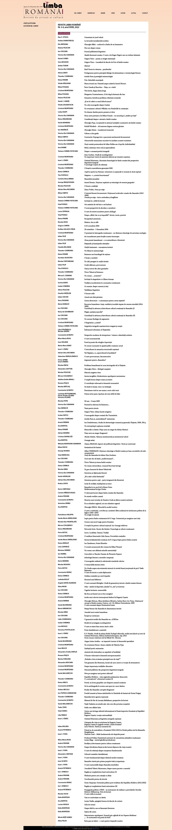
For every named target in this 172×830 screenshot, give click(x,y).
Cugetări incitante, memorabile (95, 590)
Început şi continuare (91, 616)
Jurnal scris (93, 297)
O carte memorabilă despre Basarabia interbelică (101, 765)
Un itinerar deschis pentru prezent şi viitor (99, 112)
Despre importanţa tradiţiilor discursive (98, 666)
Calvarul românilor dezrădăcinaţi (96, 754)
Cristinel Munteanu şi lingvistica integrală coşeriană (102, 719)
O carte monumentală (92, 339)
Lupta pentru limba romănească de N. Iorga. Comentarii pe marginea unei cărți (112, 518)
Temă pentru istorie (91, 408)
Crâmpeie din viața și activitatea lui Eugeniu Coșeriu (102, 722)
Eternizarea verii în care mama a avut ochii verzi (101, 390)
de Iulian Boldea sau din (109, 144)
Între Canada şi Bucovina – (100, 87)
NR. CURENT (78, 13)
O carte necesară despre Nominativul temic (99, 605)
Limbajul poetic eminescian (94, 648)
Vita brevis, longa (95, 91)
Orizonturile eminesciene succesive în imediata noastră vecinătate (107, 141)
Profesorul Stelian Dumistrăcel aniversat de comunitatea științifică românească (112, 738)
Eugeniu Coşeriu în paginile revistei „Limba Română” (103, 725)
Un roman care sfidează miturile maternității (100, 550)
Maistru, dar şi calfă (91, 222)
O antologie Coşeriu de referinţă (95, 165)
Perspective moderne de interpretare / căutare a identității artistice (108, 335)
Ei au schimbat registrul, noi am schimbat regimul (102, 504)
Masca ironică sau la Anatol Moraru (105, 84)
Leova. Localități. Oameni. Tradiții (96, 533)
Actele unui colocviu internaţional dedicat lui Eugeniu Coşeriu (106, 597)
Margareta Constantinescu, (104, 94)
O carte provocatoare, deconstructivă (97, 357)
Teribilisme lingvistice (92, 290)
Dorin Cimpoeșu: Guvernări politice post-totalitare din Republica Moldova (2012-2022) (115, 783)
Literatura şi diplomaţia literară (95, 473)
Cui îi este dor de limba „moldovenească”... (99, 459)
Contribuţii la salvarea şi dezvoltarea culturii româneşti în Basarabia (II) (109, 316)
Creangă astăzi (89, 440)
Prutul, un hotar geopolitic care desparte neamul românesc (105, 683)
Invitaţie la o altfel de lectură (94, 201)
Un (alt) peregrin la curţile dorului (96, 262)
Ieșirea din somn (90, 812)
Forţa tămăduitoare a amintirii (95, 630)
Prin (93, 80)
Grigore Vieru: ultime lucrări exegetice (97, 412)
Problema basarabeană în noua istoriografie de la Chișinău (104, 365)
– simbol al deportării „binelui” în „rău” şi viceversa (104, 587)
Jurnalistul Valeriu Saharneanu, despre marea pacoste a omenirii (107, 768)
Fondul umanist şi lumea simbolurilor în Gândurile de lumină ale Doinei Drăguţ (112, 693)
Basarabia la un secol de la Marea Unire (98, 487)
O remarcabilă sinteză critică (94, 565)
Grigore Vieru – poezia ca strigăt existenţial (99, 59)
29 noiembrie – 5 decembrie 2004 (96, 229)
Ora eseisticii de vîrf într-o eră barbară (97, 205)
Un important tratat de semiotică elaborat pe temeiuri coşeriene (107, 157)
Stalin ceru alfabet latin (92, 708)
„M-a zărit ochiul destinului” (94, 477)
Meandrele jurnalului (91, 179)
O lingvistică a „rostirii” (92, 323)
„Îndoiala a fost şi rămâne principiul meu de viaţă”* (102, 659)
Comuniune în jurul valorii (93, 37)
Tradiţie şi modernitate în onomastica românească (102, 283)
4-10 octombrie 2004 (91, 226)
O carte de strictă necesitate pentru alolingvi (100, 212)
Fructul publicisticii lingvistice (94, 52)
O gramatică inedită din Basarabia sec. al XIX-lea (101, 619)
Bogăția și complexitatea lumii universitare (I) (100, 772)
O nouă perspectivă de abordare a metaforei (99, 208)
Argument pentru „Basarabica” (95, 360)
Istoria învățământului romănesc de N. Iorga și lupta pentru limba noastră (110, 540)
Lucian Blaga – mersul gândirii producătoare (99, 740)
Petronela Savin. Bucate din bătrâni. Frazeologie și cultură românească (109, 529)
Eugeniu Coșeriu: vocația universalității (98, 715)
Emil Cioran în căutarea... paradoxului (97, 69)
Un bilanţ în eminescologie (93, 251)
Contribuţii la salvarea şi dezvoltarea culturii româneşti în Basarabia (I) (109, 308)
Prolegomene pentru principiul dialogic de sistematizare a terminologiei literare (112, 73)
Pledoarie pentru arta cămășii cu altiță (97, 776)
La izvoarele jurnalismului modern (96, 41)
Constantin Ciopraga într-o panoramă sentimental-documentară (107, 137)
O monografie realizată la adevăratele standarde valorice (104, 561)
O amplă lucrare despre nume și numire (98, 380)
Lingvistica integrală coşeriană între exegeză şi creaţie (103, 326)
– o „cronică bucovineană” (96, 175)
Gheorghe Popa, (112, 123)
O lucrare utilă (89, 294)
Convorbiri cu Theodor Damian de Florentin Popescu (103, 554)
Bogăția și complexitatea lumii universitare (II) (100, 786)
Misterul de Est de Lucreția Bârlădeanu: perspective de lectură (106, 700)
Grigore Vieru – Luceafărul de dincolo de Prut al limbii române (106, 62)
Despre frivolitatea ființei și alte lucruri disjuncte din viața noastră (107, 747)
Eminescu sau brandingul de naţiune (97, 254)
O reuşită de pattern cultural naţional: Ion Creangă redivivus (105, 526)
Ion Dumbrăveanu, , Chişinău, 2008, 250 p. (115, 423)
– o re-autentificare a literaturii (104, 240)
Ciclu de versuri (89, 805)
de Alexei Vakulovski (97, 469)
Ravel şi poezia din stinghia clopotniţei (98, 342)
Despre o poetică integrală (96, 151)
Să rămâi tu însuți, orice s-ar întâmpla (97, 387)
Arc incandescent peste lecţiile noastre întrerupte (101, 237)
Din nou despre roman (92, 48)
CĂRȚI (113, 13)
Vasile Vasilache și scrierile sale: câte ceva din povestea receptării (107, 704)
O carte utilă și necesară (92, 794)
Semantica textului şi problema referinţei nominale (102, 98)
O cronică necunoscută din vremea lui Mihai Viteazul (103, 547)
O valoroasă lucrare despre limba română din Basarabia (103, 493)
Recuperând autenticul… (93, 219)
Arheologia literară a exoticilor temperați (98, 558)
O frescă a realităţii (91, 186)
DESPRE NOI (91, 13)
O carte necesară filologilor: (112, 583)
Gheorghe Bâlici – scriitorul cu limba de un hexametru (103, 44)
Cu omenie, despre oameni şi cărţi (96, 286)
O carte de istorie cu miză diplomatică (97, 573)
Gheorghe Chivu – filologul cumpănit (97, 369)
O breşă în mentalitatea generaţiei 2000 (98, 168)
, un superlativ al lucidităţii (102, 652)
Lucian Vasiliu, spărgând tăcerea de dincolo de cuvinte (103, 801)
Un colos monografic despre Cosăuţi (97, 105)
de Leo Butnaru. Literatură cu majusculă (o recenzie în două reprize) (112, 172)
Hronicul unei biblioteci (92, 580)
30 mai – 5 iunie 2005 (92, 401)
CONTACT (145, 13)
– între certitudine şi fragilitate (101, 197)
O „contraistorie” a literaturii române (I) (98, 679)
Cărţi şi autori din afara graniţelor (96, 269)
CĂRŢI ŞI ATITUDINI (64, 33)
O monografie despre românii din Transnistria (100, 415)
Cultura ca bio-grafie (91, 133)
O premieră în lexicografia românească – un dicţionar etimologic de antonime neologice (115, 233)
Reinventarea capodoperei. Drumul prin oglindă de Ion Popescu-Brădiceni (110, 815)
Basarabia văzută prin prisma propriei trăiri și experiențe (104, 761)
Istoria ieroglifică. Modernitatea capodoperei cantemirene (104, 376)
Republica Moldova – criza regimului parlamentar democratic (105, 677)
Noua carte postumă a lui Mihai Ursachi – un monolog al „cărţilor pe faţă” (110, 116)
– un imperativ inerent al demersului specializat (109, 641)
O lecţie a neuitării (90, 258)
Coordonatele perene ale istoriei (95, 779)
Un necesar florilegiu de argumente (96, 319)
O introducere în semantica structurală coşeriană (101, 349)
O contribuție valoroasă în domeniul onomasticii (101, 383)
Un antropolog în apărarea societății (97, 426)
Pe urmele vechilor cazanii (93, 496)
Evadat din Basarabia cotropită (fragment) (99, 690)
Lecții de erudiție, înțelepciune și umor (98, 484)
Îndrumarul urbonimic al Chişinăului (97, 330)
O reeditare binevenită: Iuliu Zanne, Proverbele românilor (104, 536)
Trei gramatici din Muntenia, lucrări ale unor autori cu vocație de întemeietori (112, 663)
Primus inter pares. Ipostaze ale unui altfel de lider (102, 394)
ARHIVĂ (103, 13)
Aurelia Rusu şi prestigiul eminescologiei (98, 76)
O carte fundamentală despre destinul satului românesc (103, 758)
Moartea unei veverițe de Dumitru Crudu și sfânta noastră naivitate (108, 500)
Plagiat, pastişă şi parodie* (93, 312)
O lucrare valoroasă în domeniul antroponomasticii (102, 656)
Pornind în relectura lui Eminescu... (96, 405)
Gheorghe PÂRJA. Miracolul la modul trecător (100, 507)
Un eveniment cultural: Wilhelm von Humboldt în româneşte (106, 109)
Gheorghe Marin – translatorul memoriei (99, 130)
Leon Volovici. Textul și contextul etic (97, 727)
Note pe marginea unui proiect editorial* (98, 673)
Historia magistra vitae (92, 373)
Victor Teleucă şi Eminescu (93, 272)
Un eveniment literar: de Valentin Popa (104, 645)
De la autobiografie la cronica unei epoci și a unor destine (104, 686)
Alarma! (87, 66)
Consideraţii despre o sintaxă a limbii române (100, 119)
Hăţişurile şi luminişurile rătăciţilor (96, 244)
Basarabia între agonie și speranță (96, 697)
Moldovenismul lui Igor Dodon (95, 489)
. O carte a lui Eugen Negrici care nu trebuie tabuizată (112, 55)
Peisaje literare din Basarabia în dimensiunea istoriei (102, 609)
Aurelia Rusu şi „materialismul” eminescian (99, 419)
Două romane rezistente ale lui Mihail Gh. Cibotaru (102, 638)
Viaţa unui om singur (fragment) (95, 433)
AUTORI (123, 13)
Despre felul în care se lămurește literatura (99, 808)
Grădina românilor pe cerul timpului (97, 576)
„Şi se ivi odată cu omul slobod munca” (98, 101)
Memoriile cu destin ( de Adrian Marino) (106, 430)
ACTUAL (133, 13)
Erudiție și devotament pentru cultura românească (102, 744)
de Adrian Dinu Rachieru (100, 455)
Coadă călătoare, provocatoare (95, 265)
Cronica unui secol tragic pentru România (99, 522)
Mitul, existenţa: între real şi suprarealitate (99, 148)
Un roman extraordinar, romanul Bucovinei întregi (102, 466)
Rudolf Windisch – (104, 126)
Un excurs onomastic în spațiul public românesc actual (103, 346)
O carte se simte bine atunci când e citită (98, 627)
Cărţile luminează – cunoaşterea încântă (98, 247)
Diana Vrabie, (94, 190)
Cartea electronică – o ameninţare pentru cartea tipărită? (104, 301)
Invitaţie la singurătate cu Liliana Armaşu (99, 279)
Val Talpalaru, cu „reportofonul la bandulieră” (100, 353)
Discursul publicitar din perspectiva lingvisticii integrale (104, 670)
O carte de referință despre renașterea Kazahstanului (103, 751)
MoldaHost (95, 829)
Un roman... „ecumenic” (92, 276)
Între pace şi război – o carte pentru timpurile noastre (103, 821)
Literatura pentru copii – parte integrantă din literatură (104, 480)
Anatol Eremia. (109, 182)
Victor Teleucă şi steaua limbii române (97, 462)
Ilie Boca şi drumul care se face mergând (98, 594)
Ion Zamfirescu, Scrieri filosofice (95, 543)
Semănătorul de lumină (92, 447)
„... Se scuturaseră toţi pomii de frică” (97, 817)
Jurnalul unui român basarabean (95, 612)
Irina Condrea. (98, 155)
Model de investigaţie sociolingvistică (97, 623)
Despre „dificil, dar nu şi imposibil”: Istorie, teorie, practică (105, 215)
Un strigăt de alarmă (91, 515)
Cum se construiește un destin (95, 798)
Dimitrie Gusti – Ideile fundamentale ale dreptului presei (104, 734)
